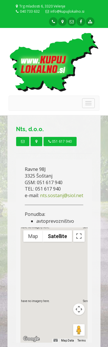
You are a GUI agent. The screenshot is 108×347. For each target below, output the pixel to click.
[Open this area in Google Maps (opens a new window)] (31, 339)
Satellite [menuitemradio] (57, 236)
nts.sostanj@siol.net (61, 195)
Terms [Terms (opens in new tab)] (81, 340)
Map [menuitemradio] (33, 236)
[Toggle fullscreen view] (79, 236)
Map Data (67, 340)
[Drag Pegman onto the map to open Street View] (79, 330)
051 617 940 (60, 141)
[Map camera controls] (79, 309)
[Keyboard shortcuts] (56, 340)
